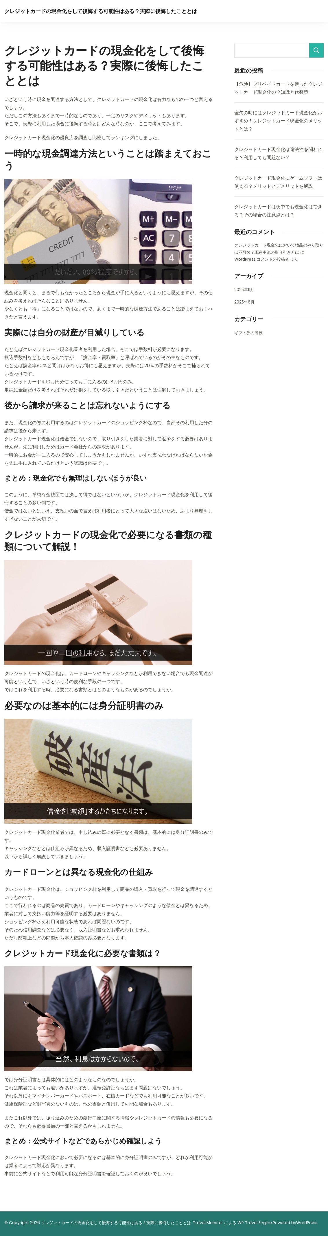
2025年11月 (244, 290)
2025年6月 (244, 302)
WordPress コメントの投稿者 (261, 259)
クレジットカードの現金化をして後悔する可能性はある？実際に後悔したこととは (100, 11)
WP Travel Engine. (255, 1223)
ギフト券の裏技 (248, 333)
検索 (316, 50)
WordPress (306, 1223)
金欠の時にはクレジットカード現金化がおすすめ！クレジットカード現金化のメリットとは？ (278, 120)
